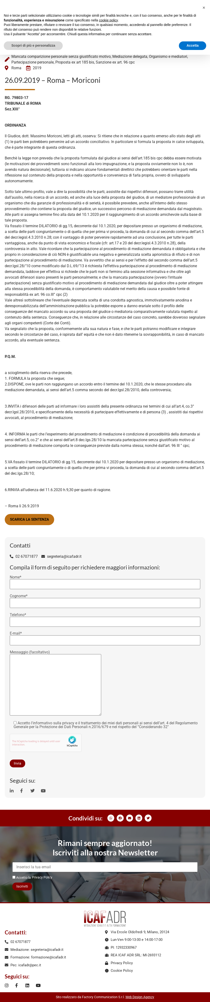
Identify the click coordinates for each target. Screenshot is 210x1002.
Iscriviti (22, 886)
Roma (16, 68)
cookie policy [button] (108, 20)
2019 (37, 68)
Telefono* (105, 618)
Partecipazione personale (32, 62)
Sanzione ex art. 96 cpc (115, 62)
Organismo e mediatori (168, 56)
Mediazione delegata (129, 56)
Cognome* (105, 599)
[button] (110, 817)
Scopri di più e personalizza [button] (33, 45)
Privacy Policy (42, 877)
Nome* (105, 580)
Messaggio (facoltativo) (55, 683)
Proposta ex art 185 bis (74, 62)
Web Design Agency (139, 997)
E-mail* (105, 637)
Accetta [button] (192, 45)
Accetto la (21, 877)
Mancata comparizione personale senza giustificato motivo (61, 56)
